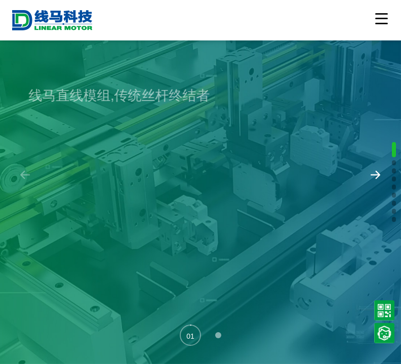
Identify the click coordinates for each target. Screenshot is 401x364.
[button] (190, 335)
